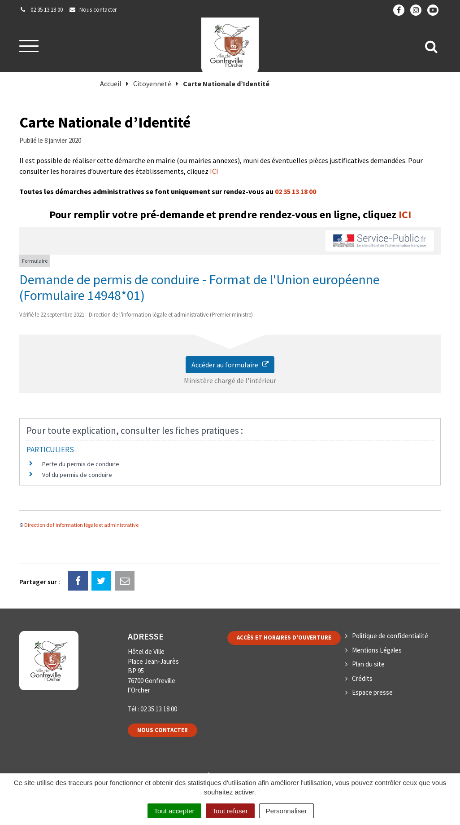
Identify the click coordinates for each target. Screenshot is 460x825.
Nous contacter (162, 730)
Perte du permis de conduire (80, 464)
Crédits (362, 678)
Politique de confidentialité (390, 635)
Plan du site (368, 664)
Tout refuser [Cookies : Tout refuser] (230, 811)
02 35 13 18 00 (295, 191)
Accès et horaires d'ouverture (284, 637)
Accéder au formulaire (230, 364)
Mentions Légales (377, 650)
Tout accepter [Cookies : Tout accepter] (174, 811)
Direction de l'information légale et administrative (81, 524)
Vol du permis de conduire (77, 475)
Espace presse (372, 692)
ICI (214, 171)
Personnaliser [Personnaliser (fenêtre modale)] (286, 811)
